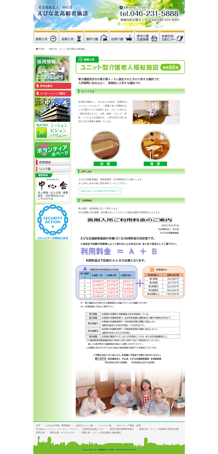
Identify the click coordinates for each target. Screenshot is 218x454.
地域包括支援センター (94, 429)
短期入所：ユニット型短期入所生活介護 (159, 429)
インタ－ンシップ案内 (51, 93)
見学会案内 (45, 85)
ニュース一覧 (104, 425)
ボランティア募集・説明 (129, 425)
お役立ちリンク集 (84, 425)
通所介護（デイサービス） (63, 432)
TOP (38, 425)
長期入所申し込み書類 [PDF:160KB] (98, 191)
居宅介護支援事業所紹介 (122, 429)
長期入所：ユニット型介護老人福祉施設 (101, 432)
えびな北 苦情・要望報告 (58, 425)
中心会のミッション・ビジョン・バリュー (57, 429)
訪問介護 (40, 432)
